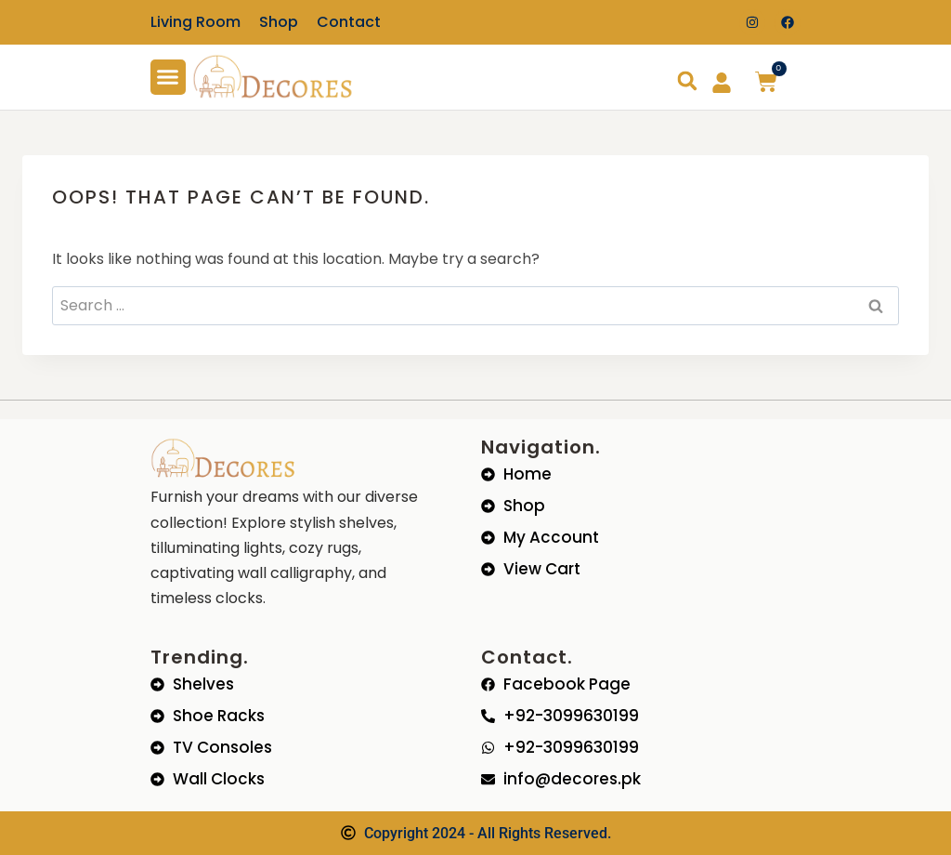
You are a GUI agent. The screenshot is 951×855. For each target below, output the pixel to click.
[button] (168, 77)
